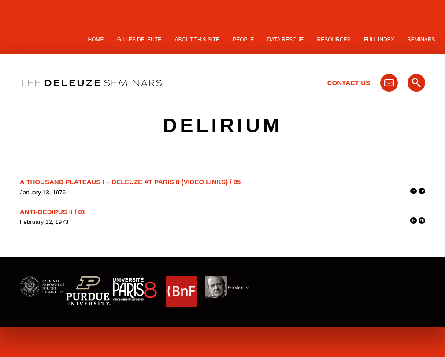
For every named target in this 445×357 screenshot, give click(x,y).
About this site (197, 40)
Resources (334, 40)
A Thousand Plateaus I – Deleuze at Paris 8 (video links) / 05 (130, 182)
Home (96, 40)
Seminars (421, 40)
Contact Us (348, 82)
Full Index (379, 40)
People (243, 40)
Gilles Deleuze (139, 40)
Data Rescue (285, 40)
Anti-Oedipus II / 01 (52, 212)
